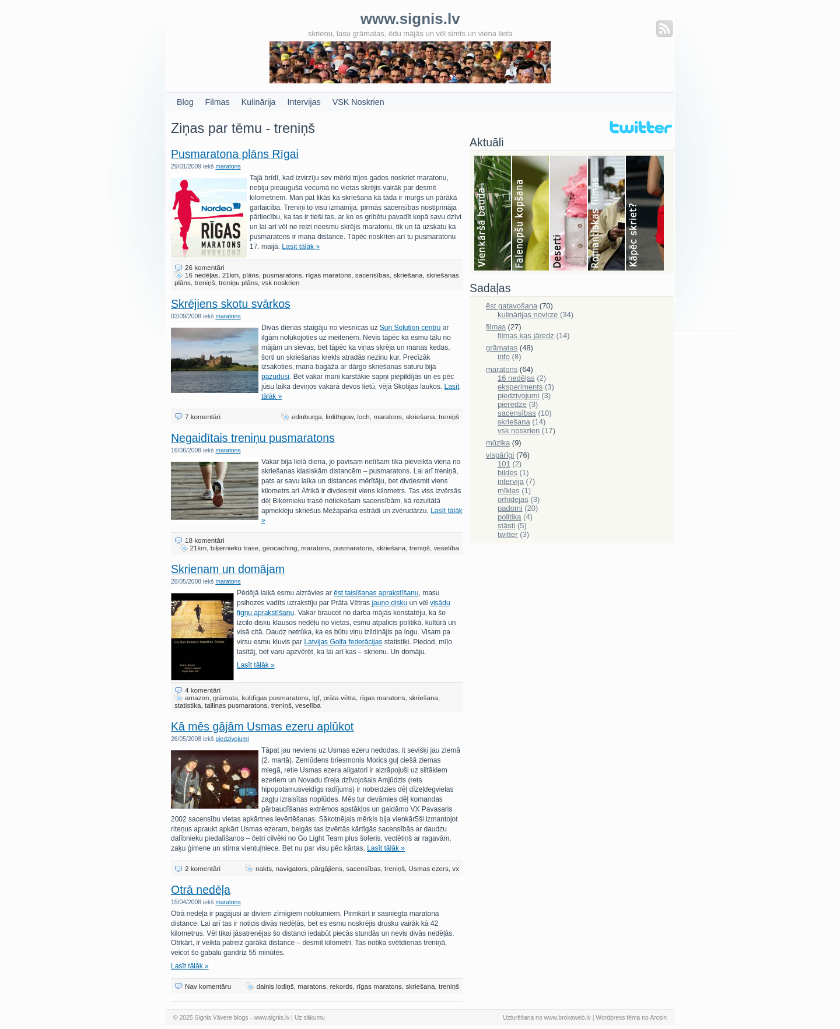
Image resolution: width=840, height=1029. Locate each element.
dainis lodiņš (274, 986)
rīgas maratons (328, 275)
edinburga (307, 416)
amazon (197, 697)
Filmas (217, 102)
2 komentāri (202, 868)
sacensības (372, 275)
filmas (496, 326)
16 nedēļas (201, 275)
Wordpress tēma (618, 1017)
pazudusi (275, 377)
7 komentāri (202, 416)
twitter (508, 534)
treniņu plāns (238, 282)
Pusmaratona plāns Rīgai (235, 153)
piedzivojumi (232, 739)
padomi (510, 508)
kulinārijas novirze (528, 314)
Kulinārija (259, 102)
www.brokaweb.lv (567, 1017)
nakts (264, 868)
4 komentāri (202, 690)
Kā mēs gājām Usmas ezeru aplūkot (262, 726)
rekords (341, 986)
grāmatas (501, 347)
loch (363, 416)
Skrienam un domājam (228, 569)
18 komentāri (205, 540)
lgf (315, 697)
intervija (511, 481)
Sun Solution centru (410, 328)
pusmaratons (282, 275)
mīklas (509, 490)
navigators (291, 868)
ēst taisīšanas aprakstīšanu (376, 593)
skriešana (407, 275)
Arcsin (658, 1017)
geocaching (280, 548)
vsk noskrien (280, 282)
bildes (507, 472)
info (504, 356)
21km (230, 275)
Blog (185, 102)
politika (509, 516)
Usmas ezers (429, 868)
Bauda (493, 214)
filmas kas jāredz (526, 335)
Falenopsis (531, 214)
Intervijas (304, 102)
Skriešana (645, 214)
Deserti (569, 214)
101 (504, 463)
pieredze (512, 404)
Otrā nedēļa (200, 889)
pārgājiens (326, 868)
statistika (187, 705)
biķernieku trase (235, 548)
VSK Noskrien (358, 102)
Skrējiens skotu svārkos (230, 303)
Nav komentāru (208, 986)
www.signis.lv (272, 1017)
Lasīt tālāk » (301, 247)
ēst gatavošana (511, 305)
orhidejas (513, 499)
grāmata (225, 697)
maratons (227, 166)
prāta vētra (339, 697)
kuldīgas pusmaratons (275, 697)
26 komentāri (205, 267)
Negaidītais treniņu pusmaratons (253, 437)
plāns (251, 275)
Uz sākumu (310, 1017)
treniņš (204, 282)
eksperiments (520, 386)
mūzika (498, 442)
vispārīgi (500, 455)
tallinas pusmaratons (236, 705)
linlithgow (339, 416)
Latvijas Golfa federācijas (343, 642)
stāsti (506, 525)
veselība (446, 548)
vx (455, 868)
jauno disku (389, 603)
